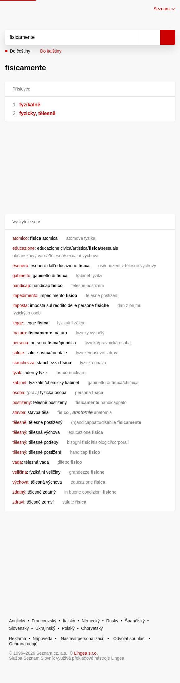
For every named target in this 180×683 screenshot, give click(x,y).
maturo (19, 332)
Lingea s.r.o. (86, 653)
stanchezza (23, 362)
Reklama (17, 638)
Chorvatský (92, 628)
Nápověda (42, 638)
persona (20, 342)
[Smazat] (132, 37)
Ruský (112, 620)
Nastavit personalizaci (82, 638)
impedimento (24, 295)
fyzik (16, 372)
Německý (91, 620)
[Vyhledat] (65, 37)
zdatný (18, 492)
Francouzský (44, 620)
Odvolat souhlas (128, 638)
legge (17, 322)
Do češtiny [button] (20, 51)
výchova (20, 482)
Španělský (135, 620)
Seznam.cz (164, 8)
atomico (20, 238)
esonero (20, 265)
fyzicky (27, 113)
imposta (20, 305)
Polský (68, 628)
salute (18, 352)
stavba (18, 412)
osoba (18, 392)
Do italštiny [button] (50, 51)
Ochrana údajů (23, 643)
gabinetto (21, 275)
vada (17, 462)
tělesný (19, 432)
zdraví (18, 501)
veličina (19, 472)
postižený (21, 402)
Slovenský (19, 628)
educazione (23, 248)
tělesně (46, 113)
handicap (21, 285)
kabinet (19, 382)
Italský (69, 620)
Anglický (17, 620)
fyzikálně (29, 104)
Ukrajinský (45, 628)
